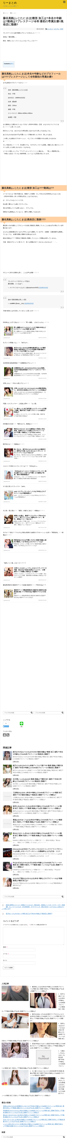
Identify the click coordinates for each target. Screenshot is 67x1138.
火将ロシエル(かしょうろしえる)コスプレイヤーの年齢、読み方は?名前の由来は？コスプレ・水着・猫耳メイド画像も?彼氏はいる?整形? (30, 569)
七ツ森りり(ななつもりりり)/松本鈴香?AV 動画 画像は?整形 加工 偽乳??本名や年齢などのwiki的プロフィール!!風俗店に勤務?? (47, 1073)
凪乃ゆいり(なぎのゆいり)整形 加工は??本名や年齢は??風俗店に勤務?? (27, 913)
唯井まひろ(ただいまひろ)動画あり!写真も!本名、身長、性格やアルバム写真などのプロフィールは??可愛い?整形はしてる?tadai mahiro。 (30, 430)
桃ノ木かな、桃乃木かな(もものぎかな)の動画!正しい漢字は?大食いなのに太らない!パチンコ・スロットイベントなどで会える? (30, 450)
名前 (5, 947)
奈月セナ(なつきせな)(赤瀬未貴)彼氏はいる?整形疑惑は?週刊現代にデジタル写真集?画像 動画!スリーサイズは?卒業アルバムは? (30, 349)
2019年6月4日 (43, 287)
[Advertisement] (33, 52)
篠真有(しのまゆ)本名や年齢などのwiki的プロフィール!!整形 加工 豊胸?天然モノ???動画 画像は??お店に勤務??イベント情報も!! (47, 989)
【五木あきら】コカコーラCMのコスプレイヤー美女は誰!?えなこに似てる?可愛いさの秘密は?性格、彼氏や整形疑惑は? (30, 472)
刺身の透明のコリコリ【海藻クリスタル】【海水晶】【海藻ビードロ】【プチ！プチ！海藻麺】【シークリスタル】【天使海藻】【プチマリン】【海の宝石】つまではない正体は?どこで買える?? (33, 907)
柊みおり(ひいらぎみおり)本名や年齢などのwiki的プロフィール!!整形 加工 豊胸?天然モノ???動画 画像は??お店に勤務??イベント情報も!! (38, 835)
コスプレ (56, 29)
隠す (12, 63)
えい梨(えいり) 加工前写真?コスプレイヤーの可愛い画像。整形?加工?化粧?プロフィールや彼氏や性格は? (30, 410)
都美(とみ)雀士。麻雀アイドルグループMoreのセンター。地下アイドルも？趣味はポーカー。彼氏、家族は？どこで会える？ (30, 517)
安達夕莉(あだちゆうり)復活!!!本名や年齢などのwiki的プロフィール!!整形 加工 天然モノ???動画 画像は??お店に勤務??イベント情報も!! (47, 1046)
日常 (61, 29)
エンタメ (50, 29)
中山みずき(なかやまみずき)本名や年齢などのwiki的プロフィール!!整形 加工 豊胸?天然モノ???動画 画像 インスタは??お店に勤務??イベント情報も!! (38, 865)
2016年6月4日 (29, 303)
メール (6, 953)
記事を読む (16, 761)
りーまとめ (10, 2)
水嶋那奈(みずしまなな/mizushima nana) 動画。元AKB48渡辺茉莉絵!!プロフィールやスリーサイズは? (30, 369)
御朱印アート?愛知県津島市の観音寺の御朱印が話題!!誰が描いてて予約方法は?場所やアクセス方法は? (30, 591)
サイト (5, 960)
